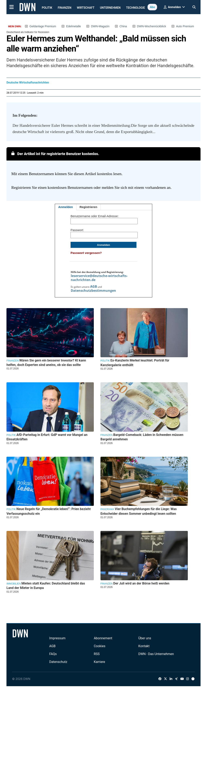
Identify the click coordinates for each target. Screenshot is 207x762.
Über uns (144, 638)
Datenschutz (58, 662)
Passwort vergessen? (86, 253)
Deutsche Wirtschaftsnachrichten (27, 82)
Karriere (99, 662)
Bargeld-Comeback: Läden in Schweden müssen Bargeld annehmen (141, 437)
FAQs (53, 654)
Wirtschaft (85, 7)
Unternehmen (110, 7)
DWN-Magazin (100, 26)
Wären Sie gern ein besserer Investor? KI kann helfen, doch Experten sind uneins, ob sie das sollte (46, 362)
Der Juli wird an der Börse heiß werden (141, 583)
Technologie (135, 7)
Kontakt (143, 646)
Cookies (99, 646)
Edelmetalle (73, 26)
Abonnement (103, 638)
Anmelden (65, 207)
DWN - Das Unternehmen (156, 654)
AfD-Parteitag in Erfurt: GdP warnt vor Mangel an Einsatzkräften (47, 437)
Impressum (57, 638)
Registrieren (88, 207)
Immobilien (13, 583)
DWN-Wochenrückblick (151, 26)
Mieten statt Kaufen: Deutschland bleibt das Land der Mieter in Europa (45, 585)
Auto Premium (185, 26)
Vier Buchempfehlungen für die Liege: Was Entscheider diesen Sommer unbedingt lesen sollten (138, 511)
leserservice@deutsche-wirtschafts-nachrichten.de (99, 278)
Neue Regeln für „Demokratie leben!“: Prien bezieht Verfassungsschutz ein (48, 511)
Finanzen (64, 7)
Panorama (107, 509)
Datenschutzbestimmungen (93, 290)
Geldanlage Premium (43, 26)
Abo (152, 7)
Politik (47, 7)
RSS (97, 654)
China (123, 26)
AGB (93, 286)
